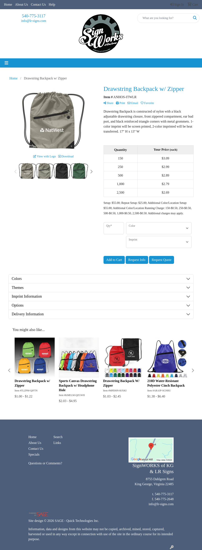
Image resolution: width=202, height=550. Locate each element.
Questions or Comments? (45, 463)
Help (52, 4)
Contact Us (38, 4)
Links (57, 443)
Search (58, 437)
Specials (33, 454)
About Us (21, 4)
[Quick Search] (164, 18)
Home (8, 4)
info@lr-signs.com (33, 21)
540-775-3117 (33, 16)
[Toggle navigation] (6, 63)
